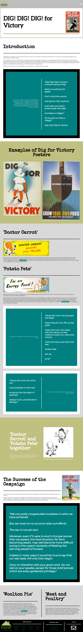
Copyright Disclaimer (54, 629)
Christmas (16, 629)
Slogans (38, 626)
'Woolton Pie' (24, 611)
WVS (38, 629)
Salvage (30, 629)
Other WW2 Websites (53, 627)
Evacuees (23, 627)
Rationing (31, 628)
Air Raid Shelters (16, 626)
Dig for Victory (23, 626)
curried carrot (23, 260)
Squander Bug (38, 627)
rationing (32, 606)
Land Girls (31, 627)
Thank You (54, 628)
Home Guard (30, 626)
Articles (53, 626)
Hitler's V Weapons (23, 630)
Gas (23, 628)
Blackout (16, 627)
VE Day (37, 628)
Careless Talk (16, 628)
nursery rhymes (65, 301)
